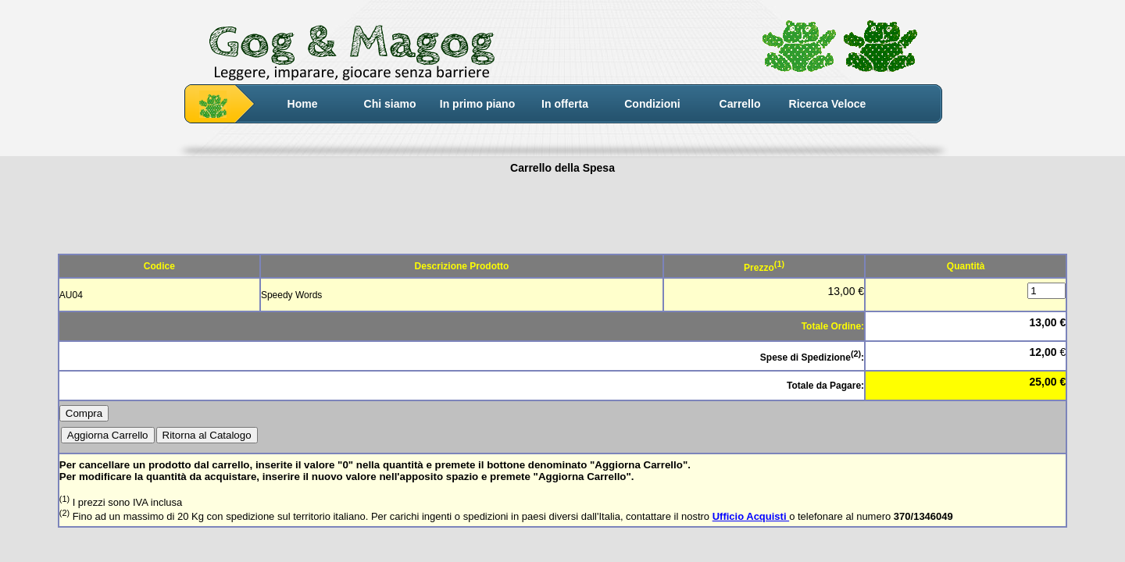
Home (303, 104)
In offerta (564, 104)
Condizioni (652, 104)
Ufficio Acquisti (750, 516)
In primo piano (477, 104)
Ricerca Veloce (827, 104)
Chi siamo (390, 104)
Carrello (740, 104)
